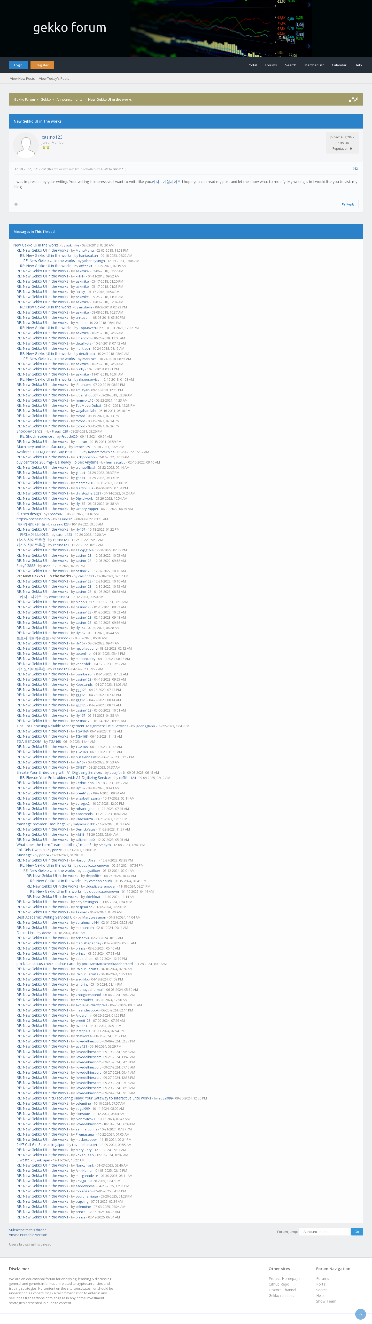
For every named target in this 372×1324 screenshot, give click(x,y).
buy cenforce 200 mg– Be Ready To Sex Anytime (57, 462)
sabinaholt (84, 958)
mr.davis (85, 307)
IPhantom (83, 338)
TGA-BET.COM (29, 741)
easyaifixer (91, 870)
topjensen (84, 1191)
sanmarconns (86, 1129)
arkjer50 (82, 938)
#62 (355, 168)
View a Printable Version (28, 1234)
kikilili (80, 834)
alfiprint (82, 984)
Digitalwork (84, 498)
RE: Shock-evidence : (37, 436)
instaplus (83, 1030)
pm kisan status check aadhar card (45, 963)
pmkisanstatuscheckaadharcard (107, 963)
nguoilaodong (86, 648)
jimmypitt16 (84, 400)
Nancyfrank (85, 1165)
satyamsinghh (84, 824)
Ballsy (80, 291)
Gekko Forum (24, 99)
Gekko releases (281, 1295)
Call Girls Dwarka (31, 849)
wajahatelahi (86, 410)
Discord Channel (282, 1289)
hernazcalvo (116, 462)
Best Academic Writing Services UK (46, 917)
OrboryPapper (87, 508)
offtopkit (85, 266)
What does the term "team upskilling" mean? (54, 844)
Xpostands (84, 684)
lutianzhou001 (87, 395)
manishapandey (89, 943)
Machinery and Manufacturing (41, 446)
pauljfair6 (117, 772)
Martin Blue (85, 488)
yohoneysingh (93, 260)
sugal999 (166, 1098)
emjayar (82, 390)
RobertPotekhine (101, 452)
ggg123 (81, 689)
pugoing (82, 1201)
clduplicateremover (94, 865)
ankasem (83, 317)
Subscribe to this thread (28, 1229)
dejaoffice (94, 875)
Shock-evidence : (30, 431)
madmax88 (84, 483)
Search (290, 65)
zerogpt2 (83, 803)
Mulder (81, 322)
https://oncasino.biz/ (33, 518)
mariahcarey (86, 658)
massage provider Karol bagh (41, 823)
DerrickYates (86, 829)
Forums (271, 65)
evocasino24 (59, 596)
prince (57, 850)
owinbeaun (85, 674)
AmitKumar (84, 1170)
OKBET (81, 767)
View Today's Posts (54, 78)
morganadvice (87, 1175)
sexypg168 (84, 550)
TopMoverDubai (91, 327)
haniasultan (88, 255)
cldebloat (93, 896)
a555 (46, 565)
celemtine (83, 1103)
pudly (80, 369)
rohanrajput (85, 808)
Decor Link (26, 932)
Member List (314, 65)
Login (18, 65)
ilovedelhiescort (88, 1041)
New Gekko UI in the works (36, 245)
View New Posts (22, 78)
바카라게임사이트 (31, 524)
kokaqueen (85, 1155)
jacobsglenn (145, 726)
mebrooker (84, 1000)
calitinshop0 (85, 839)
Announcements (69, 99)
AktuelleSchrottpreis (91, 1005)
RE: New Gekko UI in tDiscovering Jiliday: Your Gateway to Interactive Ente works (84, 1098)
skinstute (83, 1113)
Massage (24, 854)
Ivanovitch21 (85, 1118)
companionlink (100, 881)
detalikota (83, 343)
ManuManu (85, 250)
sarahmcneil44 (87, 922)
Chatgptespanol (88, 994)
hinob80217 (85, 602)
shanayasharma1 (90, 989)
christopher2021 (88, 493)
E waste (23, 1160)
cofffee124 (127, 777)
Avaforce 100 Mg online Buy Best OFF (49, 451)
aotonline (83, 653)
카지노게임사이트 (167, 181)
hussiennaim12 (88, 757)
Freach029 (60, 431)
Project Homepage (284, 1278)
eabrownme (85, 1186)
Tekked (81, 912)
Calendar (339, 65)
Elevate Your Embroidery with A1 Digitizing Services (59, 772)
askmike (72, 245)
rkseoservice (89, 379)
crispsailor (84, 907)
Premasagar (85, 1134)
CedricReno (85, 782)
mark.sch (83, 348)
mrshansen (85, 927)
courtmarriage (87, 1196)
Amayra (105, 844)
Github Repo (279, 1284)
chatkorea (84, 1036)
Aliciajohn (83, 1015)
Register (42, 65)
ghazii (80, 472)
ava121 (81, 1025)
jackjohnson (85, 457)
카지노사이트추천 (31, 539)
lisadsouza (84, 819)
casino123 (52, 137)
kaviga (81, 1180)
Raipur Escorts (87, 969)
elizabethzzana (88, 798)
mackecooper (86, 1139)
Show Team (326, 1301)
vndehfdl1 (84, 663)
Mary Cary (84, 1149)
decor (46, 932)
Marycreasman (94, 917)
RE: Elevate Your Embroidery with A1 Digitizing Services (66, 777)
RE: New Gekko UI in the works (42, 250)
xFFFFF (80, 276)
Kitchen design (29, 513)
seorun (81, 441)
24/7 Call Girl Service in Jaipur (41, 1144)
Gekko (46, 99)
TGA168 (82, 731)
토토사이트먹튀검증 (33, 637)
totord (80, 415)
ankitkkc (82, 979)
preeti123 (83, 793)
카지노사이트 (31, 596)
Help (358, 65)
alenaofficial (85, 467)
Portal (252, 65)
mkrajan (43, 1160)
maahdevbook (87, 1010)
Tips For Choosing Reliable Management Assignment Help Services (72, 725)
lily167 (80, 503)
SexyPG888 (26, 565)
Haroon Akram (87, 860)
